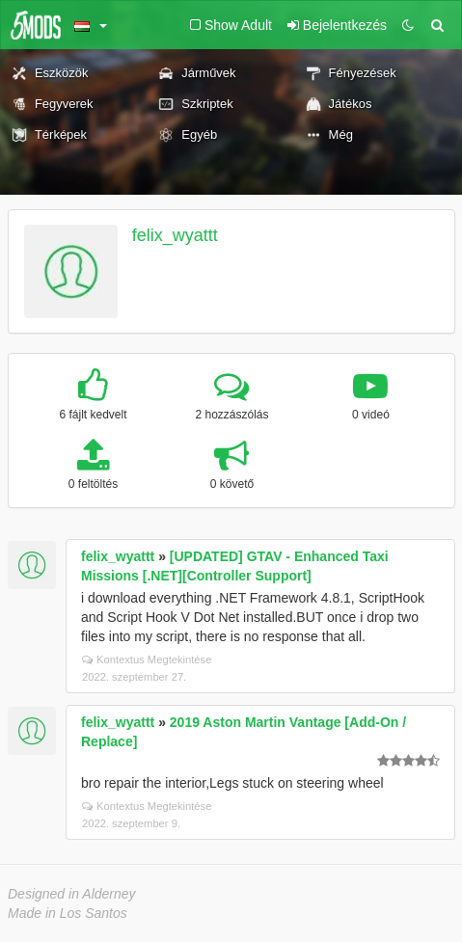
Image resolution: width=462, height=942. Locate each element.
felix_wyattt (175, 235)
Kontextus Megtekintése (146, 659)
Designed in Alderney (72, 894)
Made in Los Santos (67, 913)
